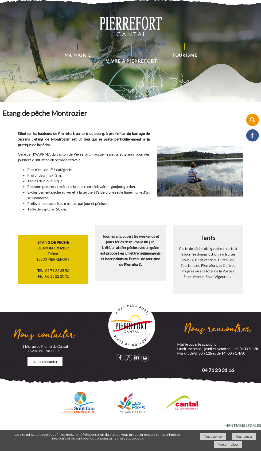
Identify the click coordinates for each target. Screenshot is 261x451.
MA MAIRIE (77, 55)
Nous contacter (45, 361)
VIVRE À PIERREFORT (131, 61)
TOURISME (185, 55)
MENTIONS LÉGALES (242, 425)
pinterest (128, 357)
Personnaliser (228, 444)
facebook (120, 357)
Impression (145, 358)
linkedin (136, 357)
